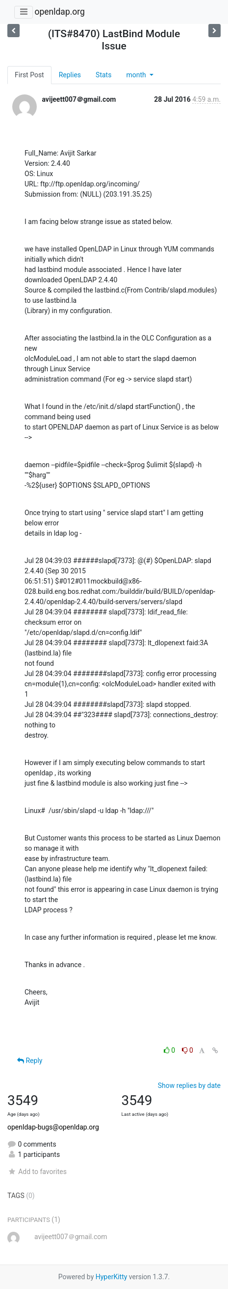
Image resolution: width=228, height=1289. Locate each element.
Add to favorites (37, 1172)
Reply (29, 1060)
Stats (103, 75)
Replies (70, 75)
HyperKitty (111, 1277)
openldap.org (59, 12)
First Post (29, 75)
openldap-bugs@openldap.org (53, 1127)
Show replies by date (189, 1085)
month (137, 75)
